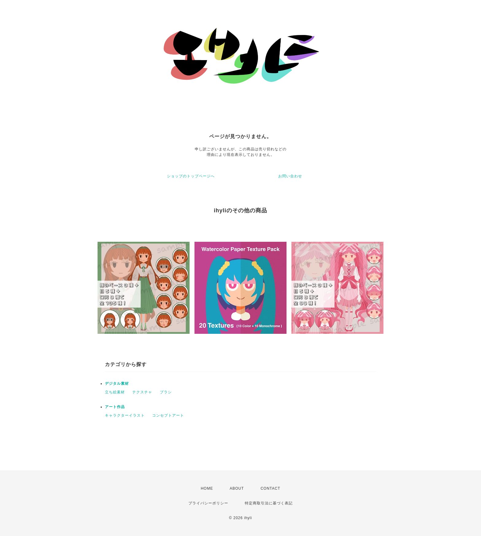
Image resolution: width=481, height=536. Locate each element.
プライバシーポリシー (208, 503)
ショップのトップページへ (191, 176)
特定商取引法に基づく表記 (269, 503)
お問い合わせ (290, 176)
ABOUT (237, 488)
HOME (207, 488)
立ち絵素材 (115, 392)
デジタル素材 (117, 383)
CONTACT (270, 488)
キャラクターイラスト (125, 415)
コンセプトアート (168, 415)
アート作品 (115, 407)
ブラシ (166, 392)
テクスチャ (142, 392)
